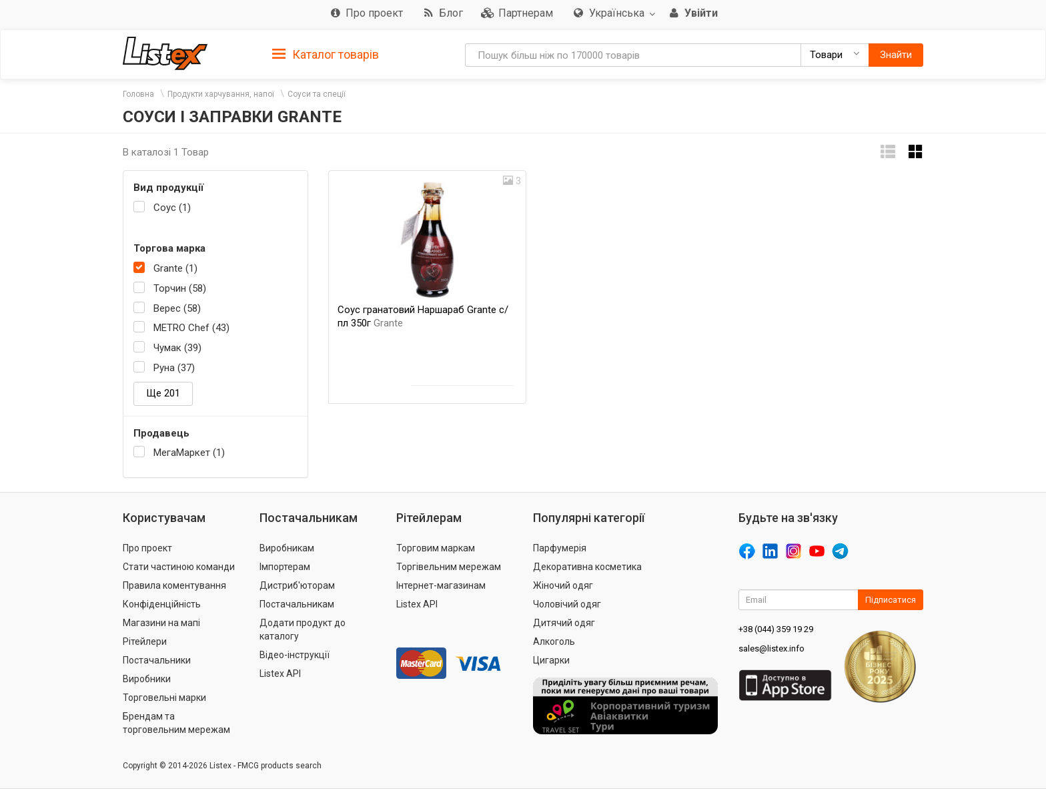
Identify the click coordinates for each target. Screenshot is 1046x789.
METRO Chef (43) (191, 328)
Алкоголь (554, 641)
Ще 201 (163, 393)
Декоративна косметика (587, 566)
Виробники (147, 679)
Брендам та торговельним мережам (176, 723)
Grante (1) (175, 268)
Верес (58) (177, 308)
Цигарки (551, 660)
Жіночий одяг (563, 585)
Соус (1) (172, 208)
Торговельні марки (164, 697)
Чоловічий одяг (567, 604)
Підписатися (890, 600)
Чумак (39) (177, 348)
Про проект (147, 548)
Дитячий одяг (564, 622)
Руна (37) (174, 368)
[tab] (325, 53)
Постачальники (157, 660)
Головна (138, 94)
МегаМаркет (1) (189, 453)
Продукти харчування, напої (220, 94)
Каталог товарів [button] (325, 54)
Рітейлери (145, 641)
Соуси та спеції (317, 94)
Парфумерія (559, 548)
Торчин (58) (179, 288)
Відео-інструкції (294, 654)
